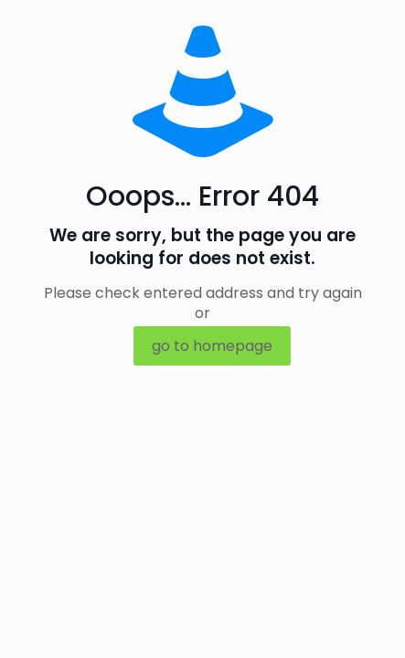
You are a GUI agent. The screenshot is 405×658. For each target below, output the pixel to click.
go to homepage (212, 345)
